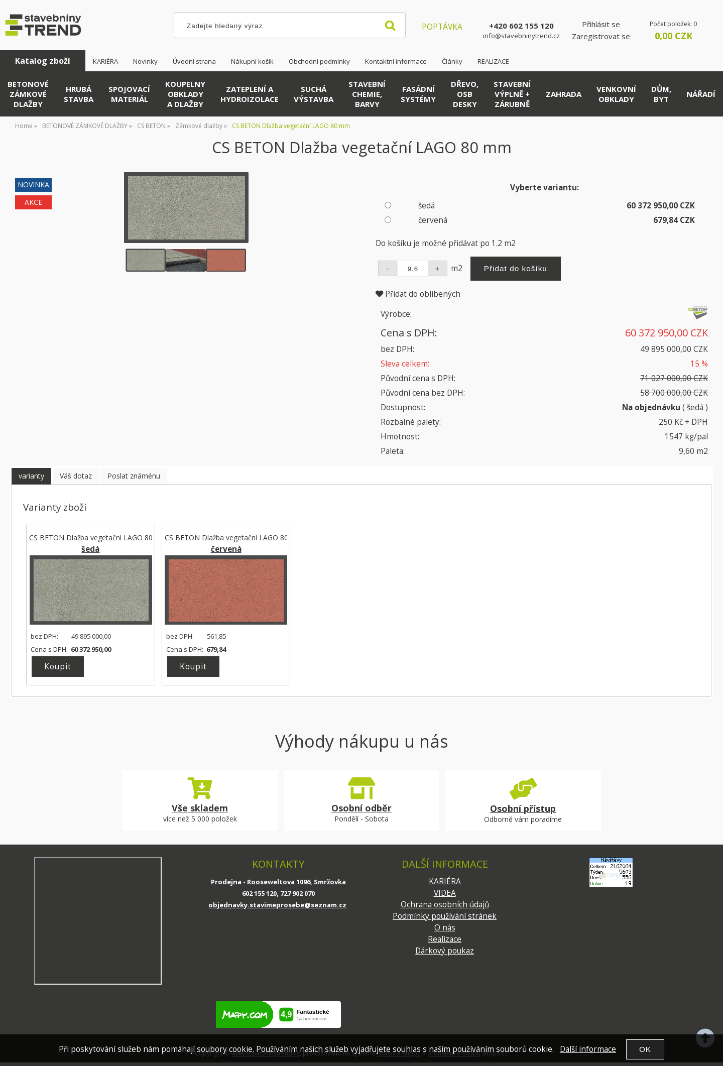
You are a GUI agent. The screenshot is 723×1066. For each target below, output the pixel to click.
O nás (444, 927)
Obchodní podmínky (319, 61)
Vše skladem (200, 808)
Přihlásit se (601, 24)
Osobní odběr (361, 808)
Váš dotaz (76, 476)
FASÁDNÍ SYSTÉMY (418, 94)
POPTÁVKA (442, 27)
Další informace (588, 1049)
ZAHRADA (563, 94)
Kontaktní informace (396, 61)
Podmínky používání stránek (445, 916)
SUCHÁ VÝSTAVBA (313, 94)
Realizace (444, 939)
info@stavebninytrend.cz (521, 35)
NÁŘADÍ (700, 94)
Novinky (145, 61)
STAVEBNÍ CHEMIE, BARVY (367, 94)
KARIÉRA (105, 61)
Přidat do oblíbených (418, 294)
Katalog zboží (42, 60)
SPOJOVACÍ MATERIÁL (129, 94)
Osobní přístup (523, 808)
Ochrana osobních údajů (445, 904)
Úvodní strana (194, 61)
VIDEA (445, 893)
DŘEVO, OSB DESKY (464, 94)
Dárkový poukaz (444, 950)
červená (432, 220)
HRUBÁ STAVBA (78, 94)
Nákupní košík (252, 61)
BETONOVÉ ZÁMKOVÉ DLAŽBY (28, 94)
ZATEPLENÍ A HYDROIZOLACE (249, 94)
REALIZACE (493, 61)
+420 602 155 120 (521, 26)
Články (452, 61)
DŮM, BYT (661, 94)
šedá (426, 205)
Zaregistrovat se (601, 36)
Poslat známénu (133, 476)
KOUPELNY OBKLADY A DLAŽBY (185, 94)
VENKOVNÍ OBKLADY (616, 94)
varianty (31, 476)
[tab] (31, 476)
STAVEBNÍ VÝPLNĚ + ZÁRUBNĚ (512, 94)
